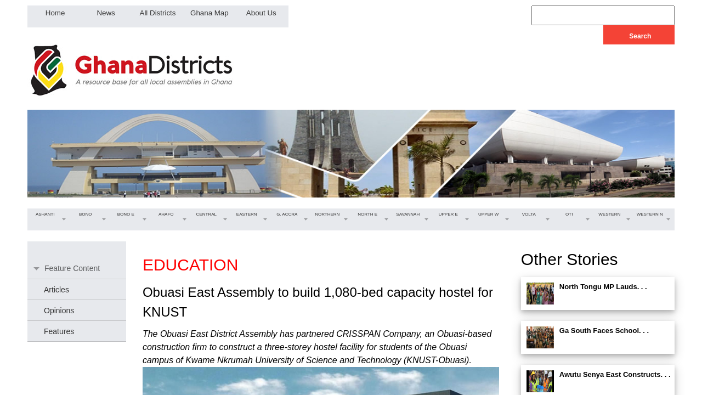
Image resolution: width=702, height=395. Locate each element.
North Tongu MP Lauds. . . (603, 287)
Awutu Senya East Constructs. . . (615, 374)
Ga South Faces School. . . (604, 330)
